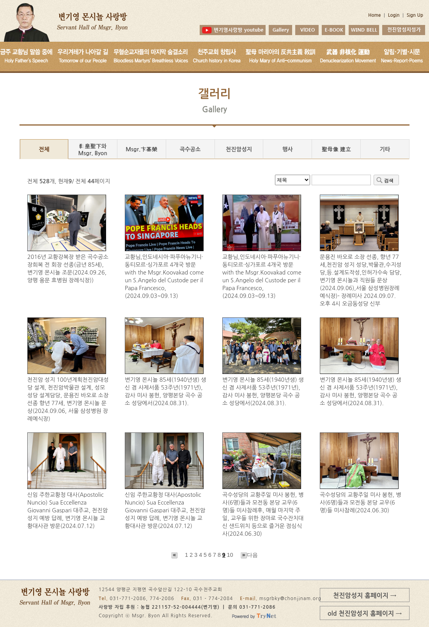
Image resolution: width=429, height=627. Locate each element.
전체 (44, 149)
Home (374, 15)
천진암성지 (239, 149)
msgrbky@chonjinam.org (290, 598)
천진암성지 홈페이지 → (364, 595)
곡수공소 (190, 149)
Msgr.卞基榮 (141, 149)
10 (230, 555)
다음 (249, 555)
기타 (385, 149)
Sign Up (415, 15)
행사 (287, 149)
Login (394, 15)
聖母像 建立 (336, 149)
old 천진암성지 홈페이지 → (365, 613)
